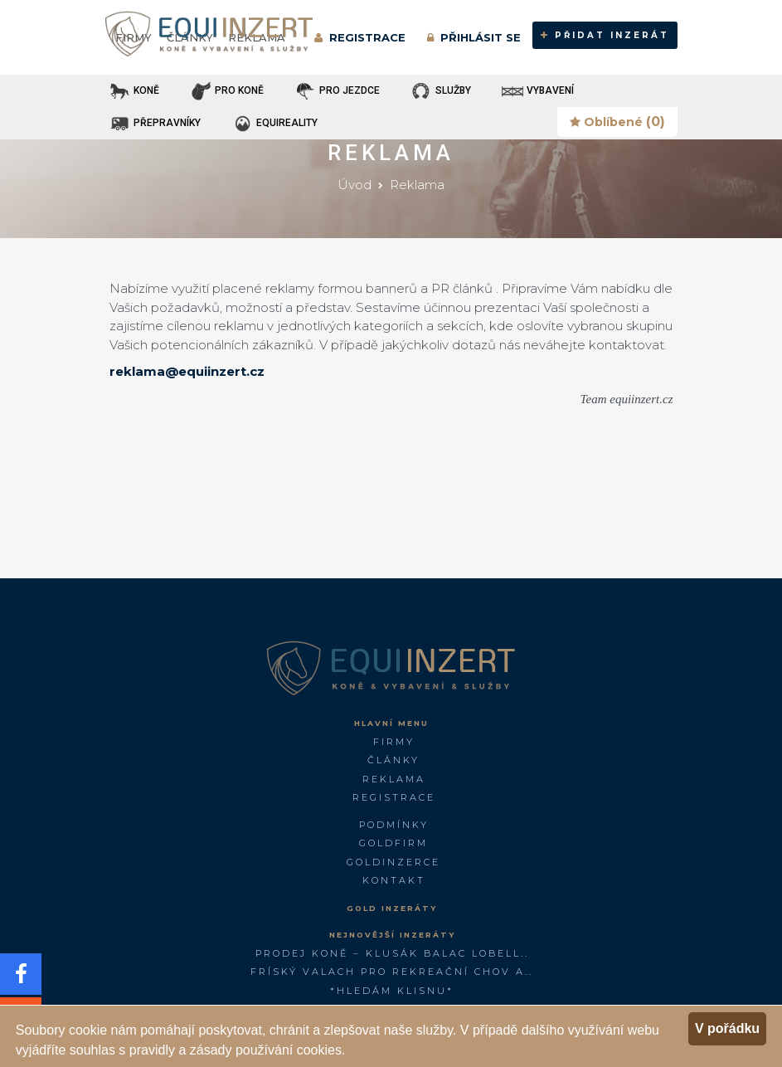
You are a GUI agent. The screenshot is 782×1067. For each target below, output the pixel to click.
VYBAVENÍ (537, 91)
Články (393, 760)
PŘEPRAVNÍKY (154, 123)
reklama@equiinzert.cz (187, 371)
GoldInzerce (393, 862)
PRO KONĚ (226, 91)
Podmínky (394, 825)
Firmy (394, 742)
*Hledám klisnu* (392, 990)
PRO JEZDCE (337, 91)
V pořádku (727, 1028)
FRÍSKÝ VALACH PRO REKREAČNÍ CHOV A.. (391, 971)
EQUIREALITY (274, 123)
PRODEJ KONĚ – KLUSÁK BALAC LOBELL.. (392, 953)
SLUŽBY (440, 91)
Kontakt (393, 880)
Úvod (355, 184)
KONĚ (133, 91)
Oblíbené (617, 121)
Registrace (393, 797)
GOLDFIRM (393, 843)
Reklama (417, 184)
